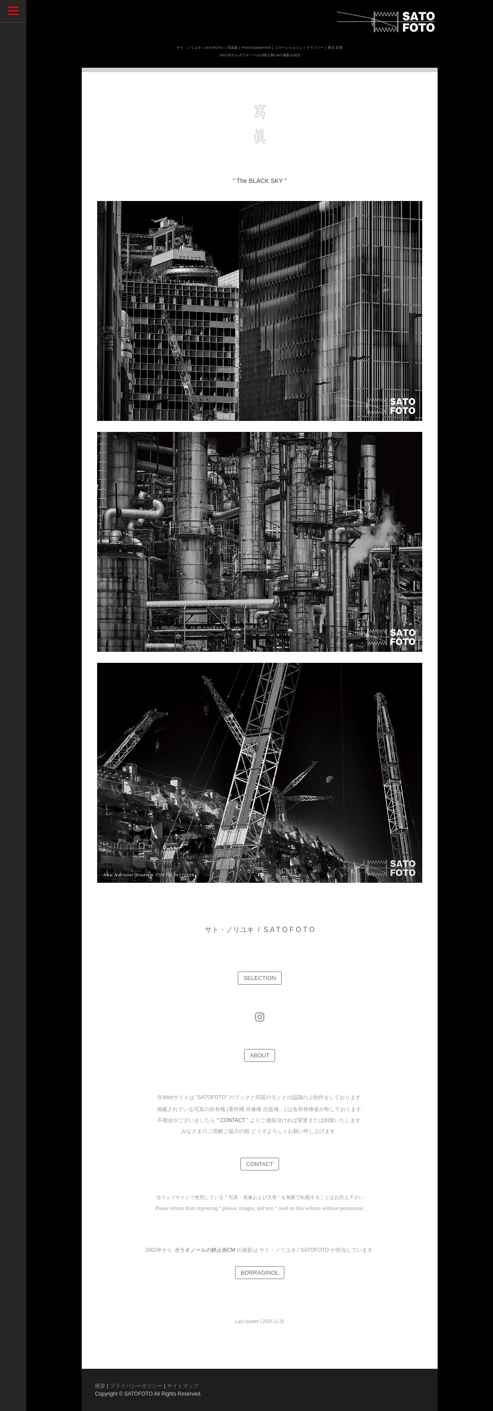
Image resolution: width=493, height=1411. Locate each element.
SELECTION (259, 978)
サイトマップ (183, 1386)
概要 (100, 1386)
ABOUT (260, 1055)
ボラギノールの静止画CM (205, 1250)
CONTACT (259, 1164)
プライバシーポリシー (136, 1386)
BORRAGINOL (260, 1272)
